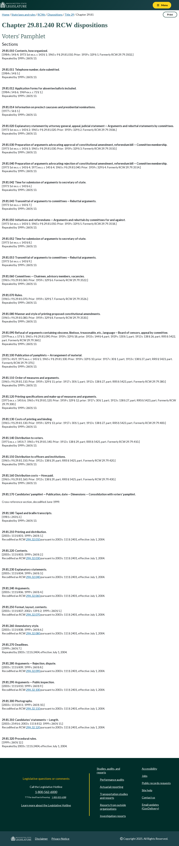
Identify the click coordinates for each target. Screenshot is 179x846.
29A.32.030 (33, 558)
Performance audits (112, 779)
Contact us (148, 797)
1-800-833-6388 (59, 797)
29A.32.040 (33, 577)
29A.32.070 (33, 614)
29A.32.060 (33, 595)
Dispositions (55, 14)
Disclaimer (41, 838)
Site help (147, 790)
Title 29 (69, 14)
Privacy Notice (60, 838)
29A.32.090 (33, 671)
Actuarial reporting (111, 787)
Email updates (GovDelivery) (150, 806)
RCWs (41, 14)
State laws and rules (23, 14)
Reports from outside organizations (113, 806)
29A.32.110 (33, 708)
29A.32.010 (33, 539)
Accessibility (149, 768)
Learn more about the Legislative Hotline (46, 805)
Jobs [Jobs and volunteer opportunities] (144, 776)
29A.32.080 (33, 633)
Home (5, 14)
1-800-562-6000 (46, 792)
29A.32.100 (33, 689)
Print (170, 14)
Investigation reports (113, 816)
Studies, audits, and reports (108, 770)
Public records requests (156, 783)
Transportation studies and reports (114, 795)
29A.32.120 (33, 727)
